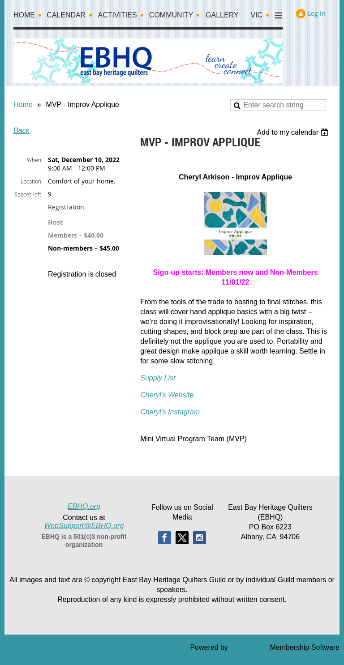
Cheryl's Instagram (170, 412)
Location (31, 181)
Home (23, 104)
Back (21, 130)
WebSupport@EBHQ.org (84, 525)
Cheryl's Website (167, 395)
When (34, 159)
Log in (317, 13)
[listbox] (294, 132)
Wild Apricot (249, 647)
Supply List (157, 378)
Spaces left (27, 194)
